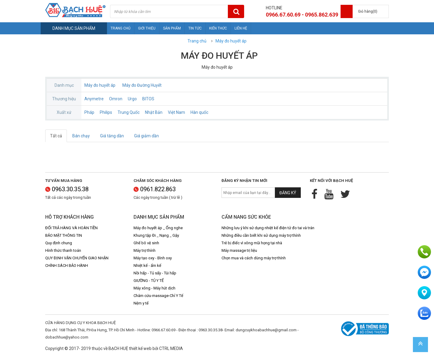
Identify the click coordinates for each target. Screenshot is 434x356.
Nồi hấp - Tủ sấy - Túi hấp (155, 273)
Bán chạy (81, 135)
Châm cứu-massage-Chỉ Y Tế (158, 295)
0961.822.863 (155, 189)
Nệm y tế (141, 303)
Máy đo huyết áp (231, 41)
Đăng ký (287, 192)
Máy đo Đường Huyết (142, 85)
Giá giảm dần (146, 135)
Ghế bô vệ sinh (146, 243)
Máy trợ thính (145, 250)
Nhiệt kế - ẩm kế (147, 265)
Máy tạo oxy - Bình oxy (153, 258)
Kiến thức (218, 28)
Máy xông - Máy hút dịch (154, 288)
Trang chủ (121, 28)
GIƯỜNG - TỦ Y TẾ (149, 280)
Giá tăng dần (112, 135)
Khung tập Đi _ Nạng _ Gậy (156, 235)
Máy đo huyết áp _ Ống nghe (158, 228)
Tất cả (56, 135)
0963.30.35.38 (67, 189)
